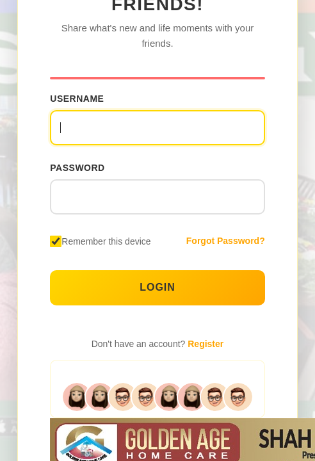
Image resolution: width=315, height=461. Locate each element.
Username (77, 98)
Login (157, 287)
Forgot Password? (225, 241)
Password (77, 168)
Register (205, 344)
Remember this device (105, 241)
